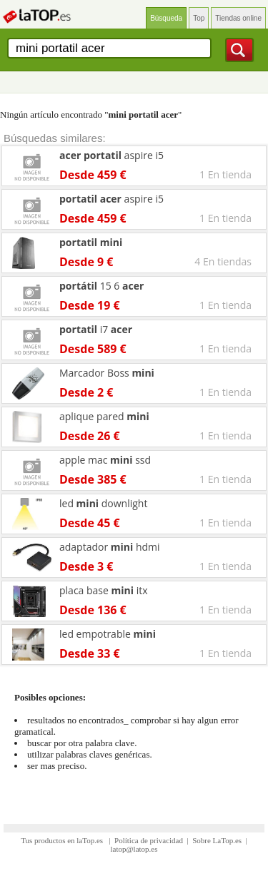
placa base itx (103, 590)
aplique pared (104, 416)
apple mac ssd (105, 460)
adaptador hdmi (109, 547)
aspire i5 (111, 155)
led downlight (103, 503)
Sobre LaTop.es (217, 840)
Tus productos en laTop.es (63, 840)
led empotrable (107, 634)
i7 (95, 329)
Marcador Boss (106, 373)
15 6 (101, 285)
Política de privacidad (148, 840)
